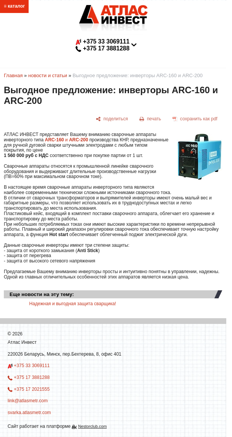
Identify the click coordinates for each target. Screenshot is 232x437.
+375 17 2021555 (29, 389)
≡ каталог (14, 6)
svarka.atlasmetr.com (29, 412)
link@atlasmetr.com (106, 55)
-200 (83, 139)
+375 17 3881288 (29, 377)
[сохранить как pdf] (195, 119)
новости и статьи (47, 75)
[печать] (150, 119)
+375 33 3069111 (29, 366)
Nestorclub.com (92, 426)
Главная (13, 75)
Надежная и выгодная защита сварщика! (72, 303)
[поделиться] (112, 119)
